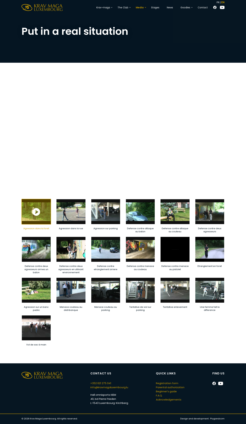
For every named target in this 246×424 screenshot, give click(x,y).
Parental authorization (170, 387)
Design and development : (202, 418)
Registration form (167, 383)
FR (218, 2)
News (170, 7)
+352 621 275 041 (100, 383)
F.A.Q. (159, 395)
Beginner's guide (166, 391)
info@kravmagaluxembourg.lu (109, 387)
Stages (155, 7)
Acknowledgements (168, 399)
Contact (203, 7)
